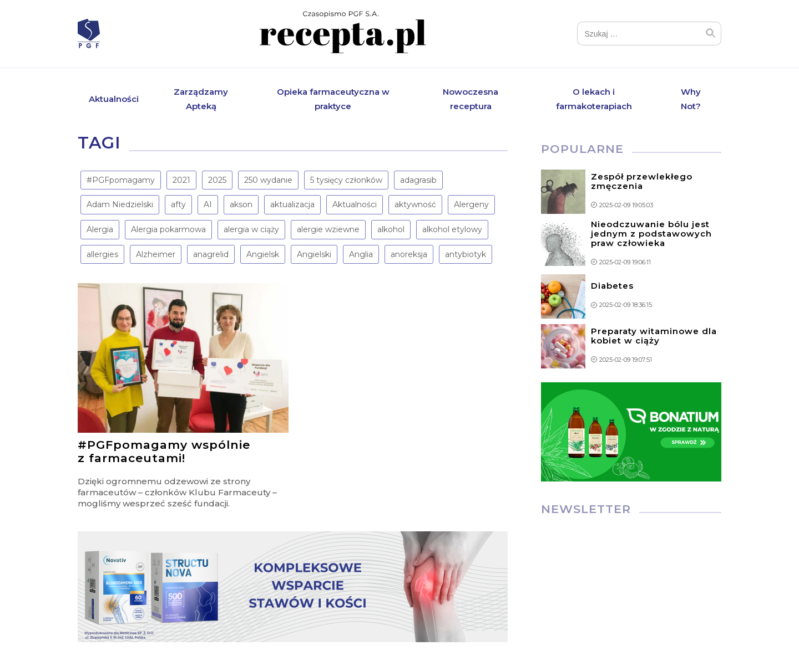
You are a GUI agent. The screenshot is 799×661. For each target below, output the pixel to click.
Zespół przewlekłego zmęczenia (641, 181)
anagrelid (211, 254)
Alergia (100, 230)
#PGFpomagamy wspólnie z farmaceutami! (164, 451)
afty (178, 205)
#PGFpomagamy (121, 180)
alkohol (390, 230)
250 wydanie (268, 180)
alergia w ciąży (251, 230)
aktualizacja (292, 205)
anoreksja (409, 254)
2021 (181, 180)
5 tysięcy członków (346, 180)
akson (241, 205)
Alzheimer (155, 254)
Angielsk (262, 254)
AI (208, 205)
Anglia (361, 254)
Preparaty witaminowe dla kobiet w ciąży (654, 336)
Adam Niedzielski (120, 205)
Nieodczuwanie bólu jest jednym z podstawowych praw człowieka (651, 233)
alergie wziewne (328, 230)
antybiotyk (465, 254)
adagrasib (418, 180)
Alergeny (471, 205)
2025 (217, 180)
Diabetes (612, 286)
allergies (102, 254)
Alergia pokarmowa (168, 230)
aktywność (415, 205)
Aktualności (114, 99)
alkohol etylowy (452, 230)
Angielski (314, 254)
